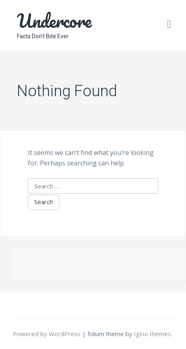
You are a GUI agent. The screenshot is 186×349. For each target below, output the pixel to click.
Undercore (54, 20)
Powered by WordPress (47, 334)
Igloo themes (152, 334)
